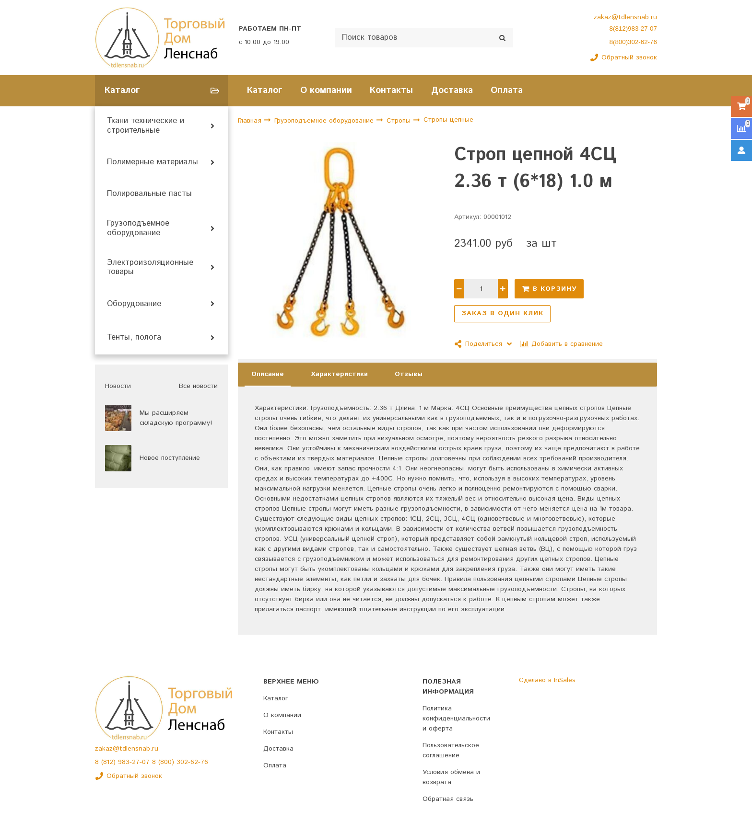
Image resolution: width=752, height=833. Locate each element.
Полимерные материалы (152, 162)
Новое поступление (170, 458)
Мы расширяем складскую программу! (176, 418)
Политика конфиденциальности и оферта (456, 718)
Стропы (400, 121)
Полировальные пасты (149, 194)
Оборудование (134, 304)
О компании (326, 90)
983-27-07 (135, 762)
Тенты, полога (134, 337)
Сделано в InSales (547, 680)
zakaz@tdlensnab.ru (625, 17)
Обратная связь (448, 799)
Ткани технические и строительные (145, 126)
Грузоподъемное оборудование (138, 228)
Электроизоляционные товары (150, 267)
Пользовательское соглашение (451, 750)
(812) (109, 762)
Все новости (198, 386)
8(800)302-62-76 (633, 42)
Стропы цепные (448, 120)
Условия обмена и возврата (451, 777)
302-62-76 (192, 762)
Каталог (264, 90)
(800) (167, 762)
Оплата (507, 90)
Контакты (391, 90)
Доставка (452, 90)
